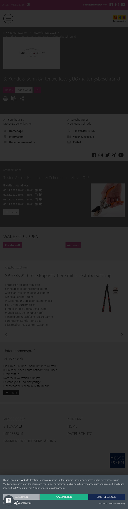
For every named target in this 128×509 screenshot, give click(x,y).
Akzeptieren (64, 496)
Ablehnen (21, 496)
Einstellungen (106, 496)
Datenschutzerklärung (117, 504)
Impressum (103, 504)
